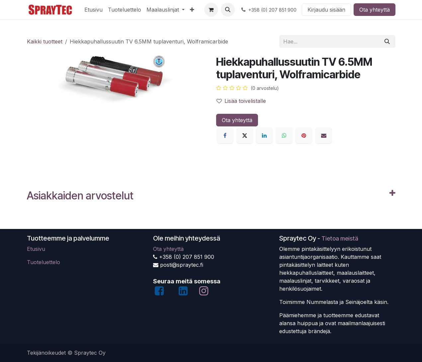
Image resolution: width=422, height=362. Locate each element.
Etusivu (36, 249)
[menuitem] (93, 9)
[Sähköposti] (324, 135)
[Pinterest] (304, 135)
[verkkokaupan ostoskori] (211, 10)
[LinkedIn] (264, 135)
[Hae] (387, 41)
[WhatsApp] (284, 135)
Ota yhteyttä (374, 9)
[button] (228, 10)
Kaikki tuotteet (44, 41)
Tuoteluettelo (43, 262)
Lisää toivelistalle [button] (241, 101)
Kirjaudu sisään (326, 9)
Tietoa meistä (339, 238)
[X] (245, 135)
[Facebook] (225, 135)
